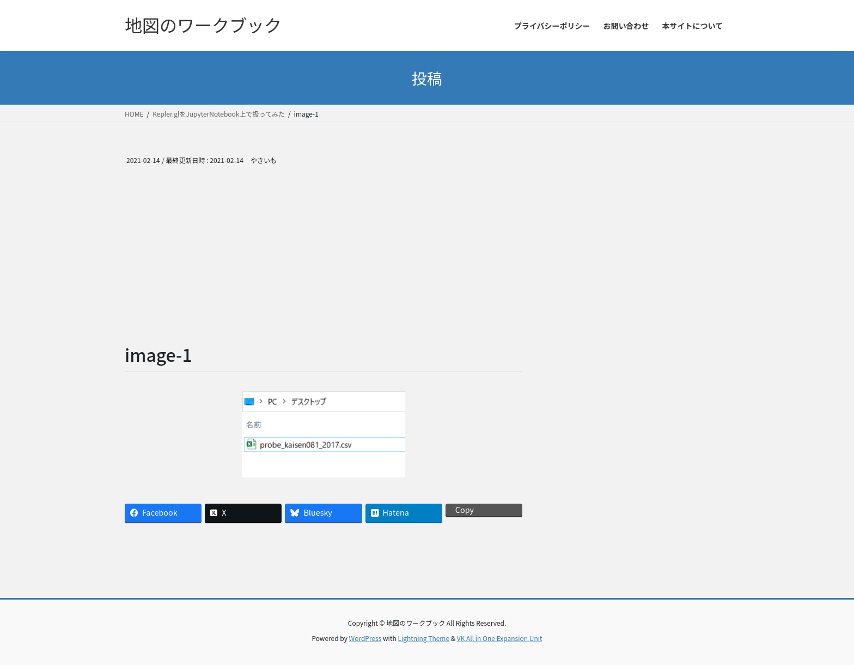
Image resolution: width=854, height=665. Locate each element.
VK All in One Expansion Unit (499, 638)
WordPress (365, 638)
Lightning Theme (423, 638)
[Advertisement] (323, 260)
